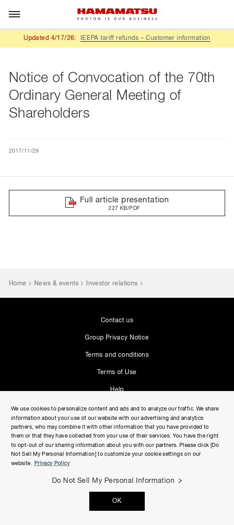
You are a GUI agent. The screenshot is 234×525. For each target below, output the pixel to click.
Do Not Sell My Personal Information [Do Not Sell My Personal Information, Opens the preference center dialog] (113, 481)
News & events (56, 283)
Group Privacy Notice (117, 338)
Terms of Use (116, 372)
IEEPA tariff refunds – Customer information (145, 38)
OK (117, 501)
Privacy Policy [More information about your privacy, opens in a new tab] (52, 463)
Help (117, 390)
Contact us (117, 320)
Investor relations (112, 283)
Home (18, 283)
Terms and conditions (117, 355)
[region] (117, 458)
